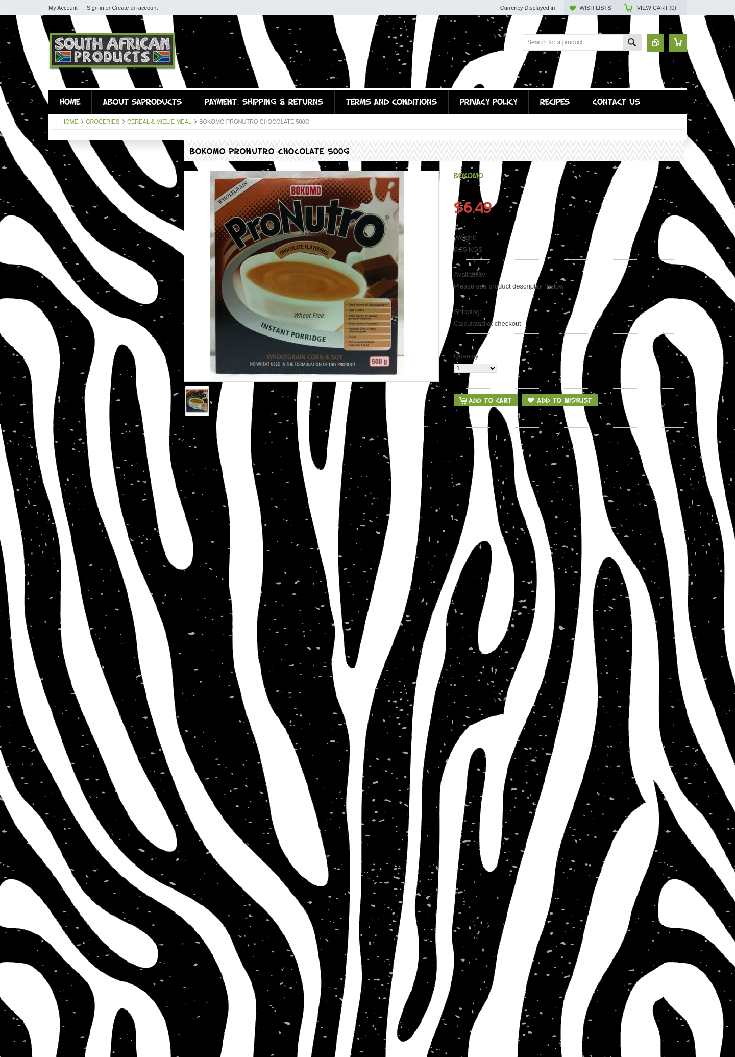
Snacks (62, 217)
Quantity (466, 356)
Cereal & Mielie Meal (159, 121)
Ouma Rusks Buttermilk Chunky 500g (112, 402)
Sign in (95, 8)
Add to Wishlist (140, 442)
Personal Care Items (81, 243)
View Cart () (656, 8)
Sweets (62, 225)
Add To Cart (80, 442)
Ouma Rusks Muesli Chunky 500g (112, 700)
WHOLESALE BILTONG (86, 269)
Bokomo (468, 175)
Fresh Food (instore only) (88, 191)
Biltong (61, 165)
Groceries (102, 121)
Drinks (60, 208)
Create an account (135, 8)
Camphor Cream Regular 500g (112, 999)
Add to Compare (160, 442)
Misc (58, 260)
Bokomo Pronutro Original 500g (112, 850)
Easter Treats (70, 251)
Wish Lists (595, 8)
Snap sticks (68, 182)
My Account (63, 8)
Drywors (63, 174)
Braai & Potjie (71, 234)
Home (69, 121)
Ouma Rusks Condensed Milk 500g (112, 551)
